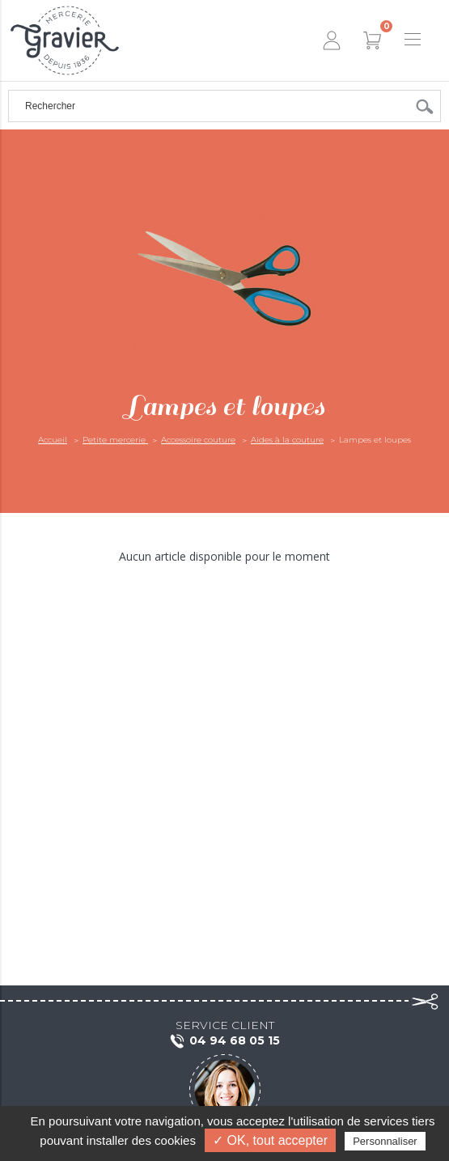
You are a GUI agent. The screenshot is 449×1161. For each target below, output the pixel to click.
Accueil (52, 439)
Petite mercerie (115, 439)
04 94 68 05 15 (224, 1041)
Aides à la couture (287, 439)
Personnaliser (385, 1141)
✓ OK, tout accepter (270, 1140)
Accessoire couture (198, 439)
